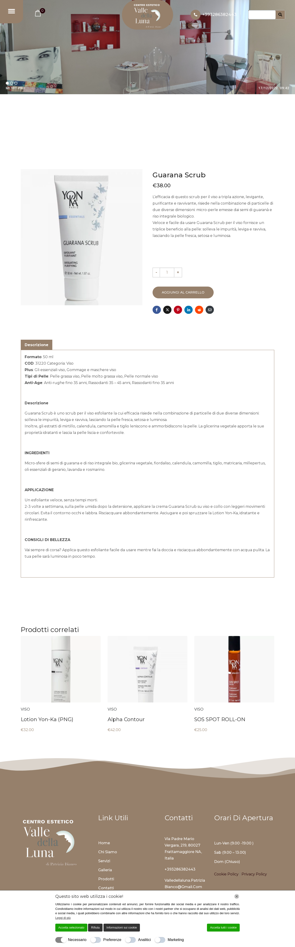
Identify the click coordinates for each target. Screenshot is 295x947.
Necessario (77, 940)
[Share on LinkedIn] (188, 310)
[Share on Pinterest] (178, 310)
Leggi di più (63, 918)
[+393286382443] (196, 15)
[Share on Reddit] (199, 310)
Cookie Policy (226, 874)
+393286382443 (219, 14)
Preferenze (112, 940)
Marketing (176, 940)
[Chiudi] (237, 896)
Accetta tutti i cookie (223, 927)
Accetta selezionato (71, 927)
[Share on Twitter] (167, 310)
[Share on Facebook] (157, 310)
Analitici (144, 940)
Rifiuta (95, 927)
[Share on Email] (210, 310)
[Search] (280, 14)
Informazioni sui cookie (121, 927)
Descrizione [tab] (36, 345)
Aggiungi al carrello (183, 292)
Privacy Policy (254, 874)
